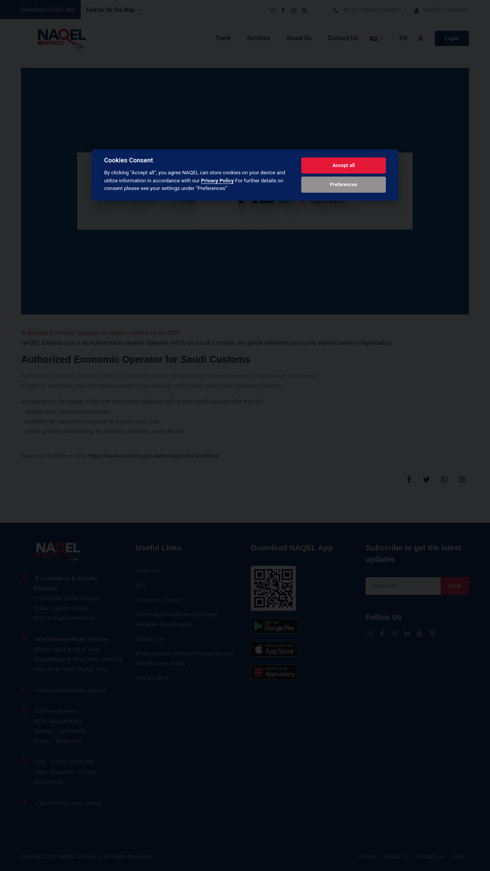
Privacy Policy (217, 180)
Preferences (343, 184)
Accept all (343, 165)
